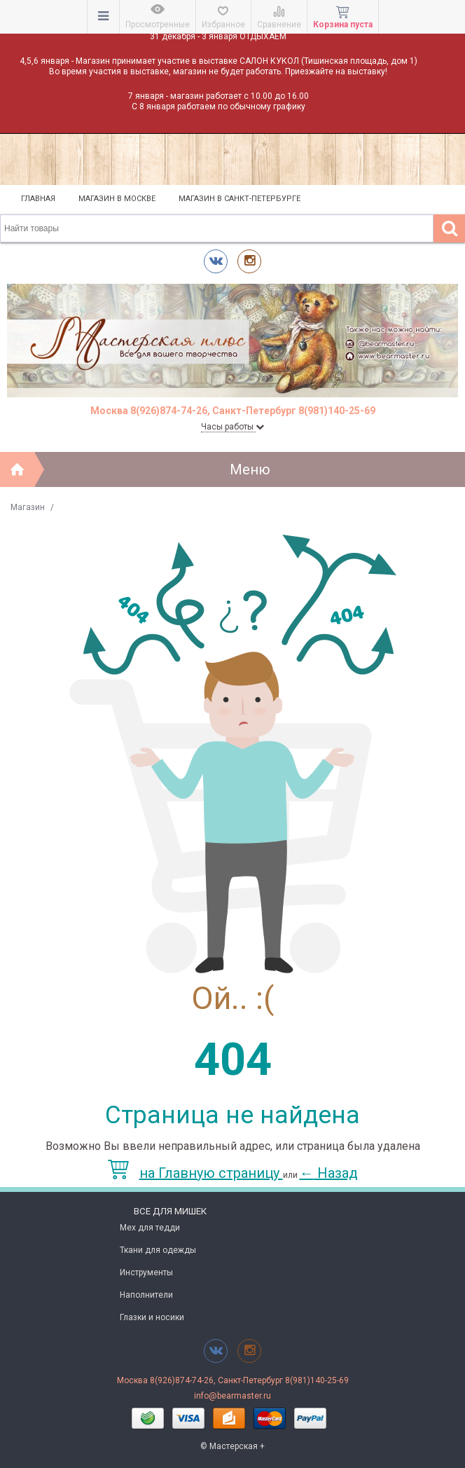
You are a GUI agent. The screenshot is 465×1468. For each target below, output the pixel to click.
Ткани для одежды (158, 1250)
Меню (250, 469)
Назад (329, 1173)
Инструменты (146, 1272)
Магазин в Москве (116, 198)
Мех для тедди (150, 1228)
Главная (38, 198)
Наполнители (146, 1295)
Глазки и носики (152, 1317)
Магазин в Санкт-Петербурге (239, 198)
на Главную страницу (195, 1173)
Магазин (28, 507)
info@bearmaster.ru (232, 1396)
